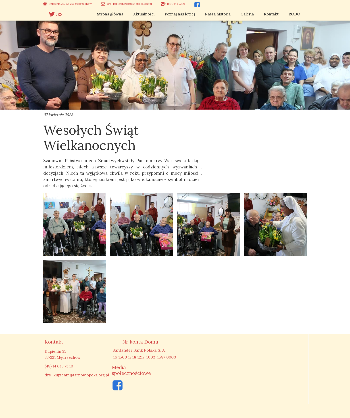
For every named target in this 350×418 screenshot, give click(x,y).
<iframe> (247, 369)
